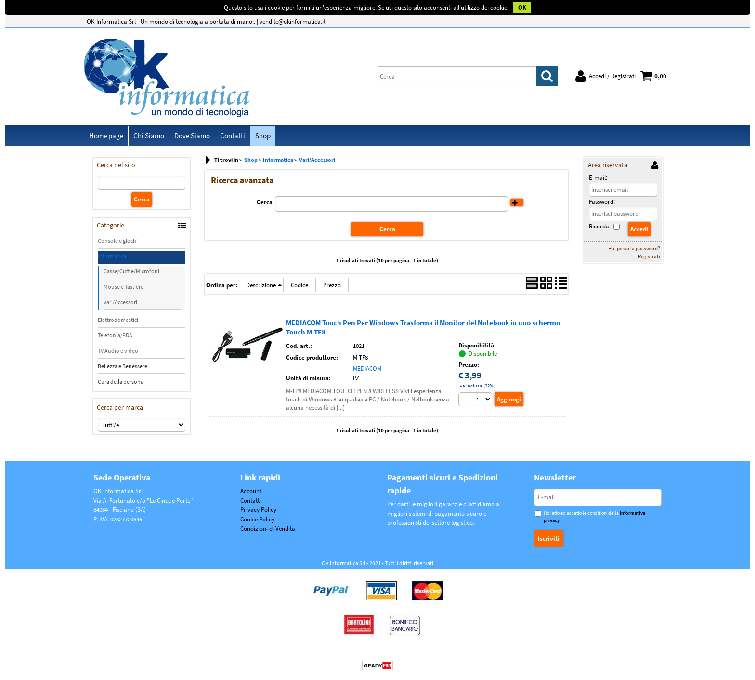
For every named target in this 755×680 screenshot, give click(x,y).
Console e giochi (118, 240)
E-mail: (598, 177)
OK (522, 7)
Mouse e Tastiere (123, 286)
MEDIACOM (367, 368)
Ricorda (599, 226)
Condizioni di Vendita (267, 528)
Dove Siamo (192, 135)
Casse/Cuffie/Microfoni (131, 271)
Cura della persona (120, 381)
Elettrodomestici (118, 319)
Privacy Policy (258, 510)
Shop (263, 135)
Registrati (649, 256)
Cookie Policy (257, 519)
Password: (602, 202)
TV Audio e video (118, 350)
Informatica (112, 256)
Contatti (232, 135)
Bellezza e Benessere (122, 366)
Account (250, 491)
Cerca (265, 202)
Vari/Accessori (120, 302)
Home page (106, 135)
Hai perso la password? (634, 248)
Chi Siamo (148, 135)
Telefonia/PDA (115, 335)
